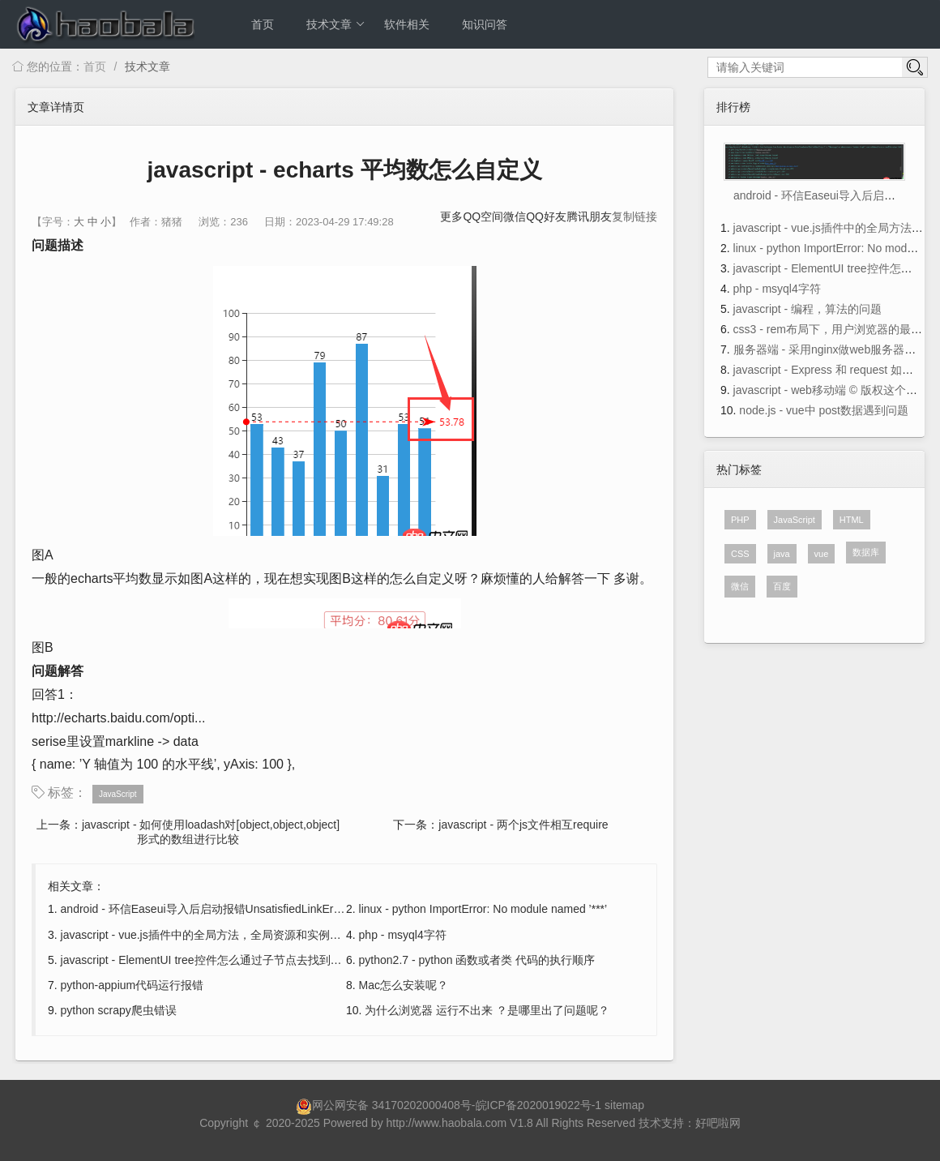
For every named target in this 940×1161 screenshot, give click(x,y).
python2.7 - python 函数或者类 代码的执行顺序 (477, 959)
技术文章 (335, 24)
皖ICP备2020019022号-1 (539, 1105)
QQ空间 (483, 216)
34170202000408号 (422, 1105)
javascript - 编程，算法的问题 (807, 308)
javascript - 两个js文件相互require (523, 824)
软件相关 (406, 24)
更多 (451, 216)
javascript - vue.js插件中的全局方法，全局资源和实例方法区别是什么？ (241, 934)
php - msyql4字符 (402, 934)
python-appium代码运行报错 (132, 985)
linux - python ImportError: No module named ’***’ (483, 908)
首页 (262, 24)
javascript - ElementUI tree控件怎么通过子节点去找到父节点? (216, 959)
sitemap (624, 1105)
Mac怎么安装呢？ (403, 985)
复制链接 (634, 216)
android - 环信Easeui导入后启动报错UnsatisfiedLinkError (204, 908)
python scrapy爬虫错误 (119, 1010)
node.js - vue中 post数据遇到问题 (823, 410)
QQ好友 (546, 216)
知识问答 (484, 24)
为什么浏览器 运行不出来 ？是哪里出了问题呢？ (487, 1010)
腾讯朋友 (589, 216)
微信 (514, 216)
